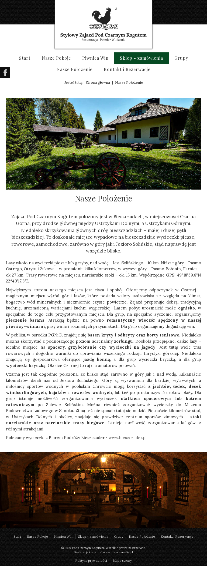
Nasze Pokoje (56, 58)
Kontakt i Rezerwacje (127, 69)
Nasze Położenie (74, 69)
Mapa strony (122, 560)
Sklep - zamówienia (141, 58)
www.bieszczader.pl (128, 437)
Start (24, 58)
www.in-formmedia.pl (118, 552)
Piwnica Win (95, 58)
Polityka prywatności (91, 560)
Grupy (181, 58)
